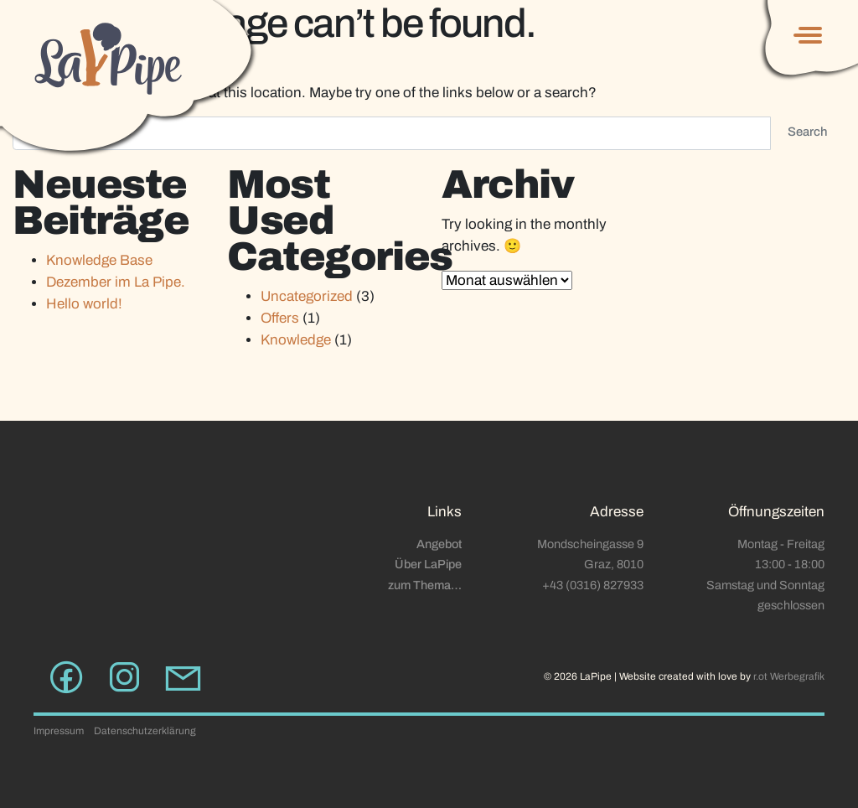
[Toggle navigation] (804, 36)
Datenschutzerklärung (145, 731)
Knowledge (296, 340)
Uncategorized (307, 296)
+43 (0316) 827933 (593, 585)
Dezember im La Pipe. (115, 282)
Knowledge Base (99, 260)
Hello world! (84, 304)
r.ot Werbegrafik (788, 676)
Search (808, 131)
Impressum (59, 731)
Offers (280, 318)
